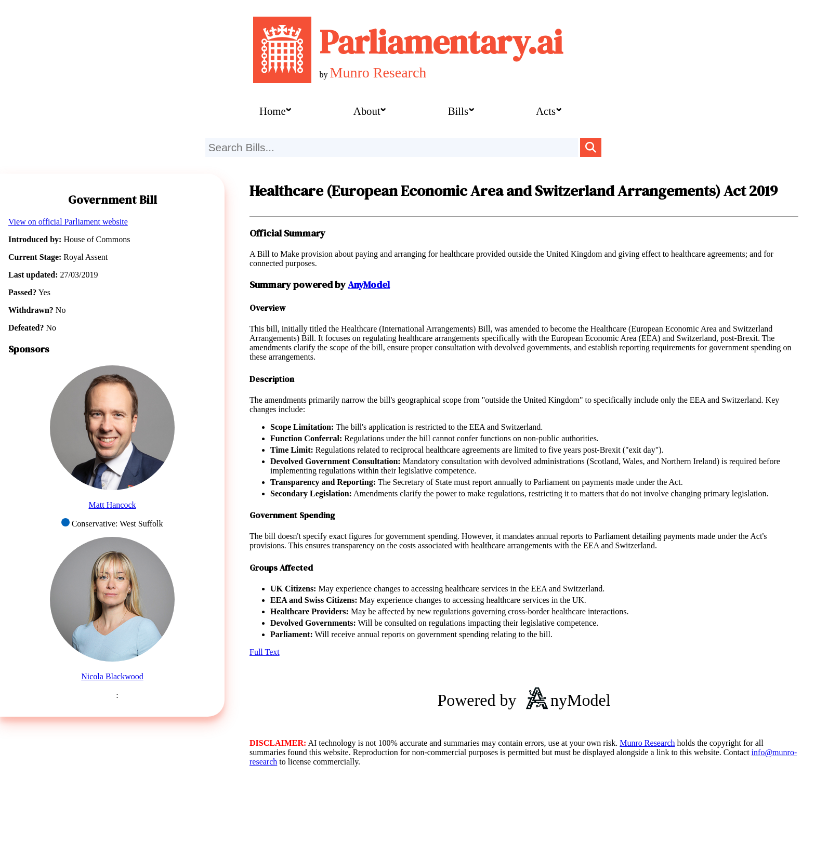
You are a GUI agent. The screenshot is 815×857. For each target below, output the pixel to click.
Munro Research (378, 72)
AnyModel (369, 284)
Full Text (264, 652)
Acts (546, 111)
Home (272, 111)
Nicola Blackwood (112, 676)
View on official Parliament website (68, 221)
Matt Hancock (112, 504)
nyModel (565, 700)
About (366, 111)
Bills (458, 111)
